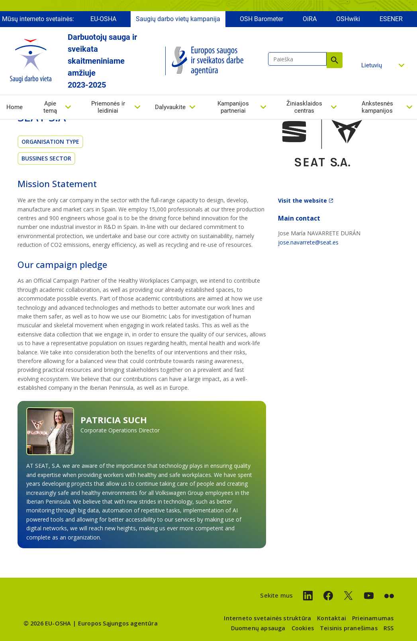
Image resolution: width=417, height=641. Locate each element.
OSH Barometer (261, 19)
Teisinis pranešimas (349, 628)
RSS (389, 628)
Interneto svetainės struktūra (267, 618)
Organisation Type (50, 141)
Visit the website (302, 200)
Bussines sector (46, 158)
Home (14, 107)
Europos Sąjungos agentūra (118, 623)
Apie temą (50, 107)
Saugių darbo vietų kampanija (178, 19)
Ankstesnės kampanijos (377, 107)
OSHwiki (348, 19)
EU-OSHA (103, 19)
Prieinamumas (373, 618)
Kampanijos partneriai (233, 107)
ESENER (391, 19)
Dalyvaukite (170, 107)
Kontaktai (331, 618)
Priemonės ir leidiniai (108, 107)
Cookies (303, 628)
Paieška (335, 60)
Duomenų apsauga (258, 628)
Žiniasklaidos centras (304, 107)
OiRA (310, 19)
